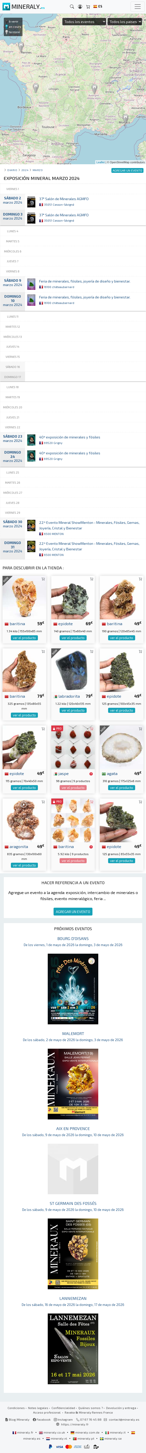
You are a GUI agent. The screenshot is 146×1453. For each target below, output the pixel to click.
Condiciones (16, 1408)
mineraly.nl (57, 1438)
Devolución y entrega (121, 1408)
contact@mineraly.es (124, 1419)
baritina (15, 623)
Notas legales (38, 1408)
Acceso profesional (47, 1412)
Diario (12, 170)
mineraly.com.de (85, 1432)
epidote (63, 623)
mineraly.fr (23, 1432)
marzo (38, 170)
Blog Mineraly (17, 1419)
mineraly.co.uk (52, 1432)
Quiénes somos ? (90, 1408)
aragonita (16, 846)
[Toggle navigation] (138, 7)
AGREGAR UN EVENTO (73, 911)
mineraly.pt (84, 1438)
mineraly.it (115, 1432)
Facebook (42, 1419)
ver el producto (24, 638)
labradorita (66, 695)
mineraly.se (111, 1438)
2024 (24, 170)
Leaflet (100, 162)
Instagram (63, 1419)
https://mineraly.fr (75, 1424)
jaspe (61, 773)
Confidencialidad (63, 1408)
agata (109, 773)
